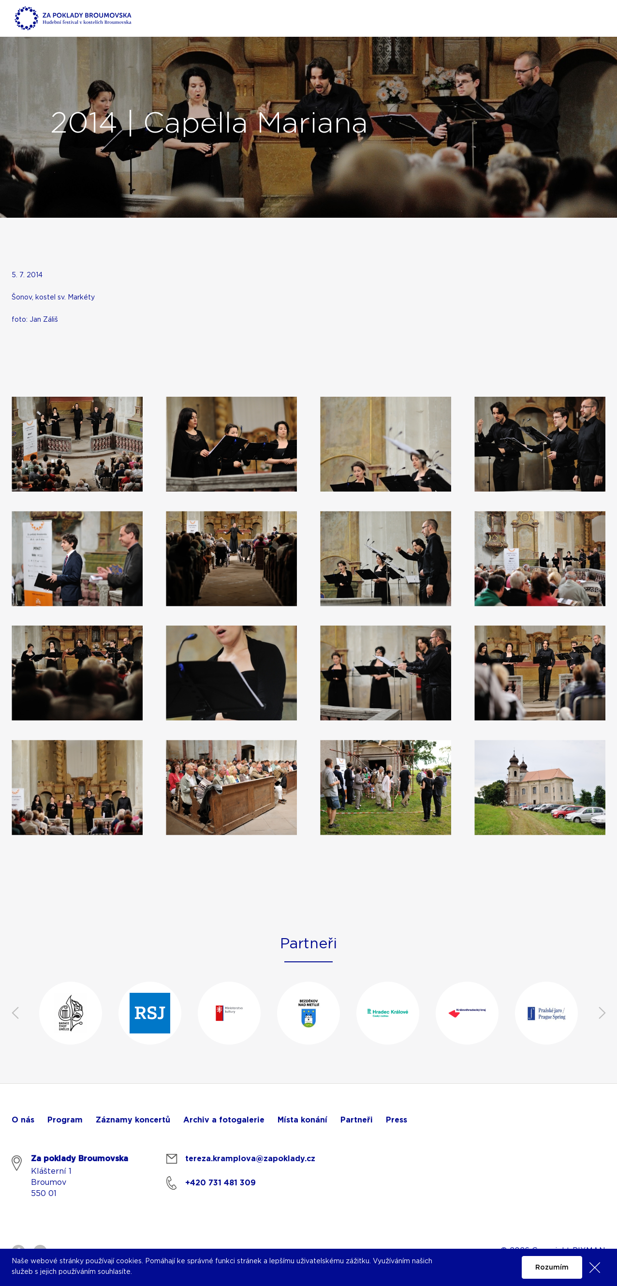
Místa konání (302, 1120)
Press (396, 1120)
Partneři (356, 1120)
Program (65, 1120)
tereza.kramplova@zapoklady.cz (250, 1159)
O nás (23, 1120)
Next (602, 1013)
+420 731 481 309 (220, 1183)
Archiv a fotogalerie (223, 1120)
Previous (15, 1013)
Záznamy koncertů (133, 1120)
